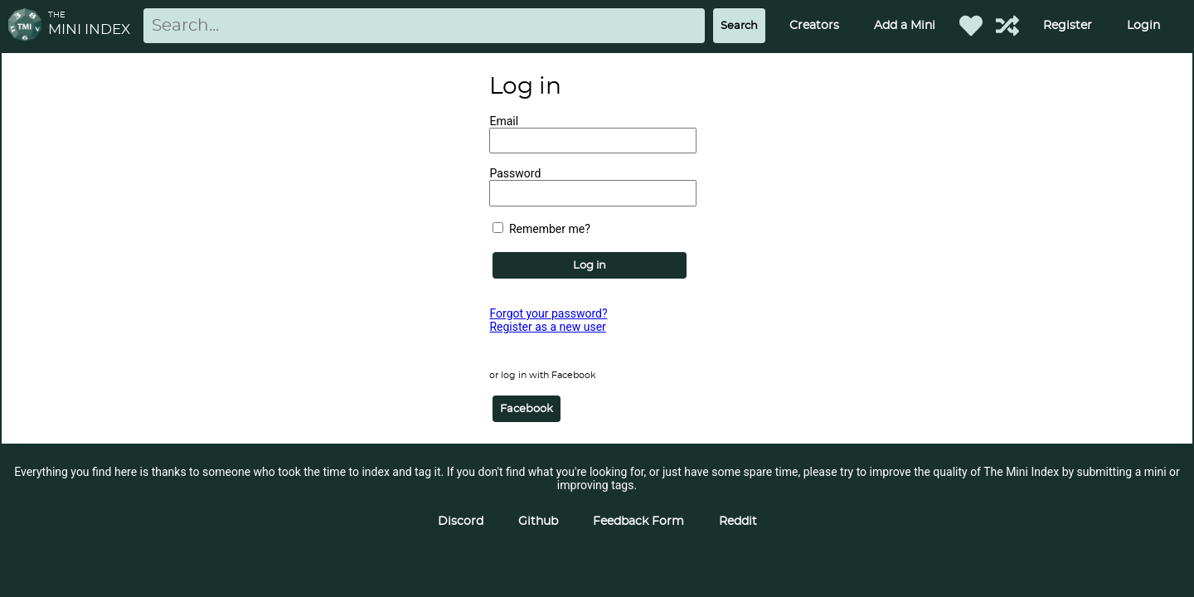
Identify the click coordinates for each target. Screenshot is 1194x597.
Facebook (526, 409)
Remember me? (541, 228)
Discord (460, 521)
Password (515, 173)
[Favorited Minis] (971, 25)
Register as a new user (547, 326)
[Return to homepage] (28, 26)
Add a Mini (904, 26)
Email (503, 121)
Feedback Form (638, 521)
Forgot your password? (548, 313)
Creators (814, 26)
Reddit (738, 521)
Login (1143, 26)
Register (1067, 26)
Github (538, 521)
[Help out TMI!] (1007, 25)
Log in (589, 265)
